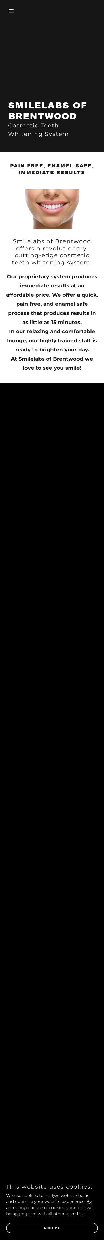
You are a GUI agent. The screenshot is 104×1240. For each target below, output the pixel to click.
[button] (13, 11)
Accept (52, 1228)
